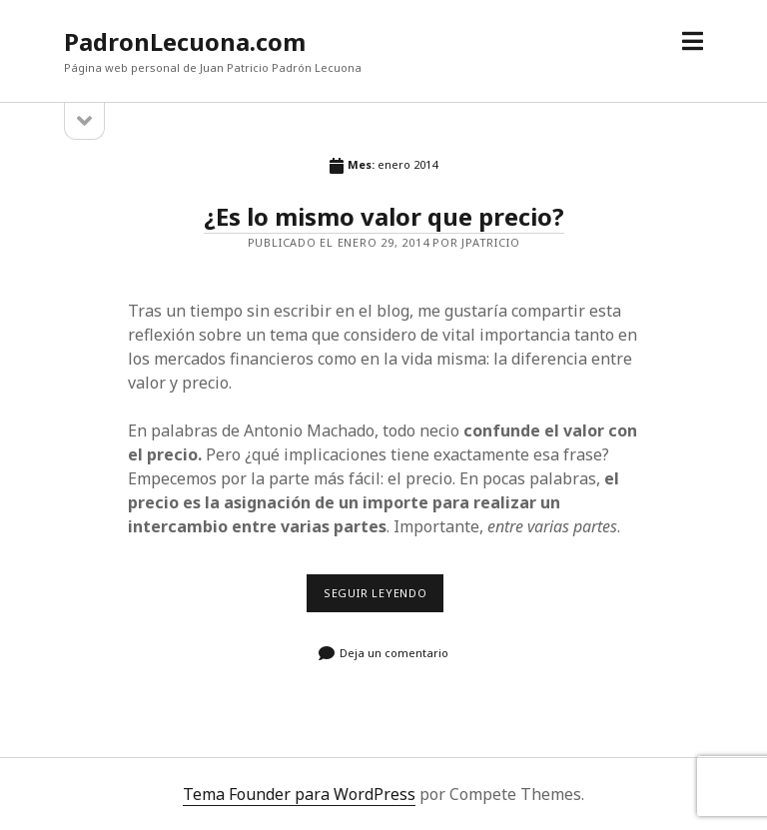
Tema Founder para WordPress (299, 794)
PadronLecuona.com (185, 41)
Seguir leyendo (381, 598)
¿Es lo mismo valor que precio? (384, 216)
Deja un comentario (394, 652)
